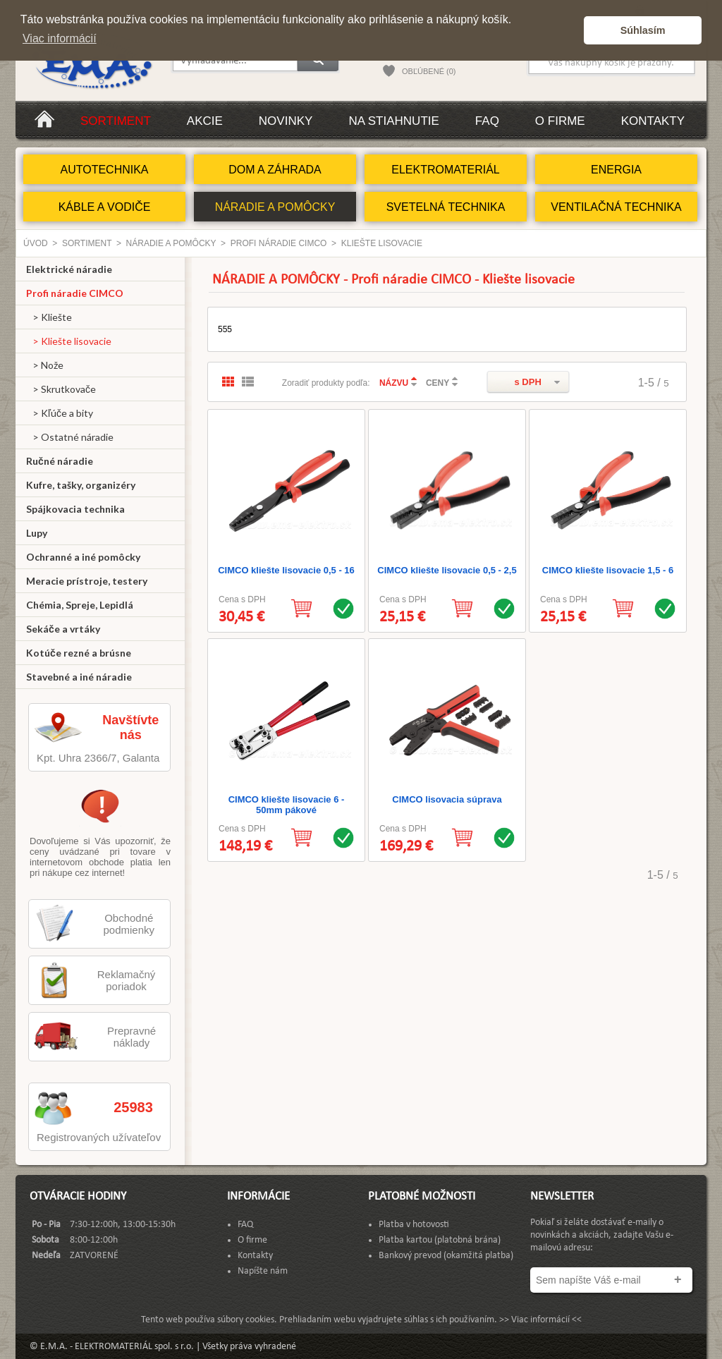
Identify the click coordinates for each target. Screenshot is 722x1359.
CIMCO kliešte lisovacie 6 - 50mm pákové (286, 804)
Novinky (286, 121)
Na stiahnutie (393, 121)
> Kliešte (49, 317)
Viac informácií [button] (60, 38)
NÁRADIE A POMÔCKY (275, 207)
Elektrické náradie (69, 269)
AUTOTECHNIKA (104, 170)
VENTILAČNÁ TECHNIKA (616, 207)
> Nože (44, 365)
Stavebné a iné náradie (79, 677)
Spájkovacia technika (75, 509)
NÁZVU (393, 383)
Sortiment (115, 121)
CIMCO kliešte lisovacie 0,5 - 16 (286, 570)
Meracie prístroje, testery (86, 581)
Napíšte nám (263, 1271)
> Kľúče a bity (59, 413)
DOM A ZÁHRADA (275, 170)
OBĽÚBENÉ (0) (428, 71)
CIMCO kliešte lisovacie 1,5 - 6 (607, 570)
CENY (437, 383)
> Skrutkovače (61, 389)
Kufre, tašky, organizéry (80, 485)
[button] (569, 30)
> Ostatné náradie (70, 437)
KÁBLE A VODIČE (105, 207)
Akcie (205, 121)
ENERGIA (616, 170)
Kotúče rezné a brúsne (78, 653)
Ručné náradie (59, 461)
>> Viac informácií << (540, 1320)
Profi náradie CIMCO (279, 243)
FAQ (487, 121)
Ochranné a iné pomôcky (83, 557)
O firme (560, 121)
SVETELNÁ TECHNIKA (446, 207)
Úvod (35, 243)
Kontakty (653, 121)
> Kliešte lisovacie (68, 341)
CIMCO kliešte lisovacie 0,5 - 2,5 (446, 570)
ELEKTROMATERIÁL (445, 170)
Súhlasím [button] (643, 30)
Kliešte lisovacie (381, 243)
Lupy (36, 533)
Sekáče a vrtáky (63, 629)
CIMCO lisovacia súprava (446, 799)
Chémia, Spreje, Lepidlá (79, 605)
